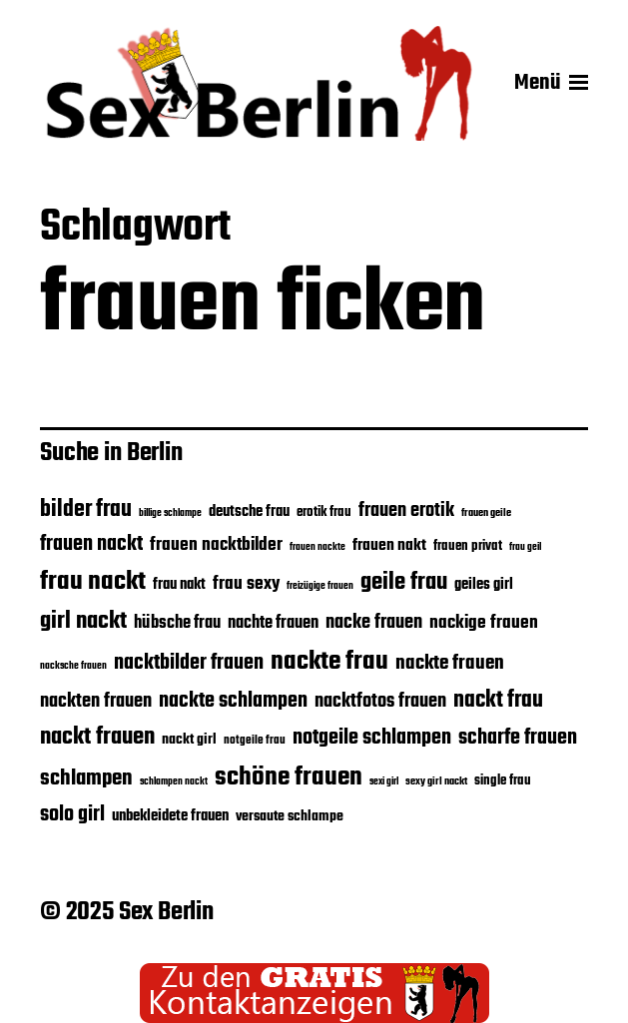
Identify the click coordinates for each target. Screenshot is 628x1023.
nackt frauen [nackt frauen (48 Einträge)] (97, 738)
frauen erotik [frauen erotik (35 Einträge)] (406, 511)
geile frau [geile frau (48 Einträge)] (403, 583)
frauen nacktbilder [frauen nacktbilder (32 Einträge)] (216, 545)
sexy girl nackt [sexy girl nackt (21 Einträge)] (436, 781)
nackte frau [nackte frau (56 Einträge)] (329, 662)
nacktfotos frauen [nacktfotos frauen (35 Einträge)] (380, 702)
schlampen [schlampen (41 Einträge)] (86, 778)
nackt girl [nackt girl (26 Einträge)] (189, 740)
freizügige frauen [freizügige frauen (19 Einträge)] (320, 586)
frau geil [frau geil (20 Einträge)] (525, 547)
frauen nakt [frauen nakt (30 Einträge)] (389, 545)
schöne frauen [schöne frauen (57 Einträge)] (288, 777)
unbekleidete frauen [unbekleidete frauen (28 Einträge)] (170, 816)
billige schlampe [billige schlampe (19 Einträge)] (170, 513)
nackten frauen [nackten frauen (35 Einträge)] (96, 702)
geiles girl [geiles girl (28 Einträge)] (483, 585)
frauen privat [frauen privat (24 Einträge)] (467, 546)
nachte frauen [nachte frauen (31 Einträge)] (273, 623)
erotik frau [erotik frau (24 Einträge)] (324, 512)
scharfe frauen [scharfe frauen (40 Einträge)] (517, 738)
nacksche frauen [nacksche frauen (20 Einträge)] (73, 666)
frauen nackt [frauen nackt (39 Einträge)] (91, 544)
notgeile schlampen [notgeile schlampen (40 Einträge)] (372, 738)
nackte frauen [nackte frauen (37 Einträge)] (449, 663)
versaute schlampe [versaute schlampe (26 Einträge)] (289, 816)
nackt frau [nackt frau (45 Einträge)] (498, 701)
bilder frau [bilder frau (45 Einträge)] (86, 510)
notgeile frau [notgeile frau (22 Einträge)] (255, 740)
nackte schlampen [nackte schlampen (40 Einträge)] (233, 701)
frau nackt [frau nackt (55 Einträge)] (93, 582)
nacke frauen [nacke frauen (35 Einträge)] (373, 623)
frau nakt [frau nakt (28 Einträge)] (179, 585)
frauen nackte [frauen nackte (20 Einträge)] (317, 547)
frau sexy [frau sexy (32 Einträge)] (246, 584)
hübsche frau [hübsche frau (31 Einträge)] (177, 623)
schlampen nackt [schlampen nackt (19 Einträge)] (174, 781)
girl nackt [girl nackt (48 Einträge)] (83, 622)
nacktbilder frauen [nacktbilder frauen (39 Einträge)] (189, 663)
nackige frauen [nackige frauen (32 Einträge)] (483, 623)
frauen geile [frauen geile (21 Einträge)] (486, 513)
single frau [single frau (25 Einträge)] (502, 780)
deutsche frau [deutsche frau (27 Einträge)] (249, 512)
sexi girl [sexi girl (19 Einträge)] (383, 781)
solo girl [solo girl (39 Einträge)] (72, 814)
